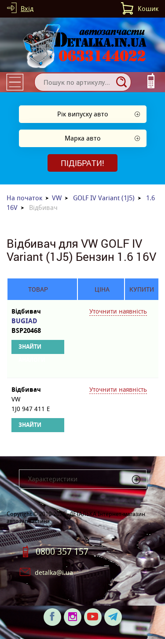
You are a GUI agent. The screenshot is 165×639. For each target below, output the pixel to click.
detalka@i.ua (54, 572)
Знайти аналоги (31, 348)
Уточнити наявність (118, 311)
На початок (24, 198)
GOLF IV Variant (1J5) (104, 198)
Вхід (27, 8)
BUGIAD (37, 326)
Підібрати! (82, 163)
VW (57, 198)
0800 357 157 (62, 551)
